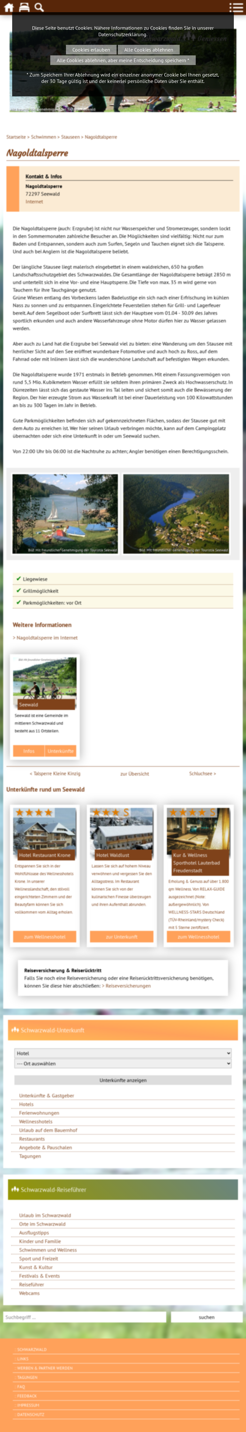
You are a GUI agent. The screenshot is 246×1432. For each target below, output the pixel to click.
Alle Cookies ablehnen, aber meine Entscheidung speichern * (123, 60)
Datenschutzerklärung (122, 34)
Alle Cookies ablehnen (148, 49)
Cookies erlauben (91, 49)
